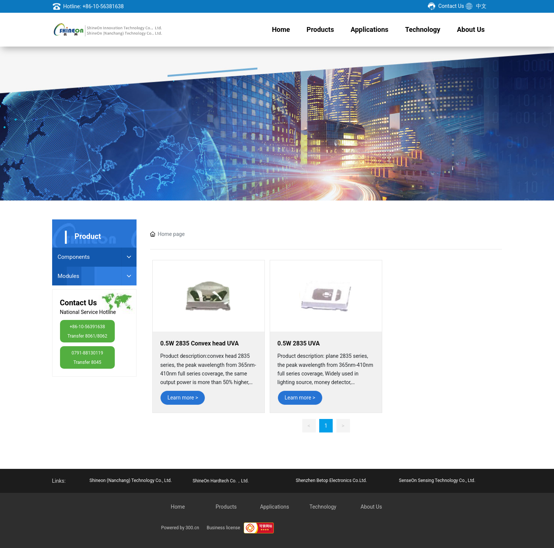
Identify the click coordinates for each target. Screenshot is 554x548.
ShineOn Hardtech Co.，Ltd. (221, 480)
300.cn (192, 527)
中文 (481, 6)
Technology (322, 507)
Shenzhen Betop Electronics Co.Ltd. (331, 480)
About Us (371, 507)
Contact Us (451, 6)
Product (225, 507)
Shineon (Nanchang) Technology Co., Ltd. (131, 480)
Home (178, 507)
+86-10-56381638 (103, 6)
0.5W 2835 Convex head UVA (199, 343)
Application (273, 507)
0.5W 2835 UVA (299, 343)
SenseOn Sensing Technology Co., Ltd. (437, 480)
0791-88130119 (87, 353)
